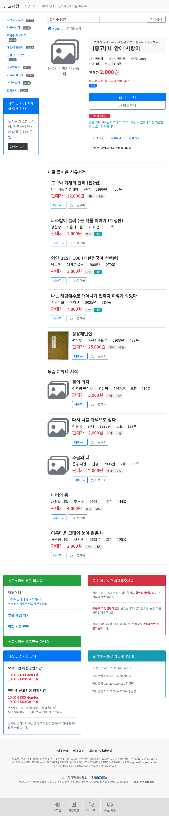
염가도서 (17, 90)
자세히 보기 (17, 146)
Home (57, 28)
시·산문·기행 (124, 42)
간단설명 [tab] (98, 138)
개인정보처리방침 (100, 751)
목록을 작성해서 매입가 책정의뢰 (28, 604)
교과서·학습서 (20, 75)
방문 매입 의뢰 (18, 615)
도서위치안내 (47, 6)
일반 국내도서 (20, 20)
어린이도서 (19, 82)
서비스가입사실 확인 (144, 782)
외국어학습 (19, 67)
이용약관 (78, 751)
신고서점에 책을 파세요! (72, 6)
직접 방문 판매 (18, 626)
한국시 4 (152, 42)
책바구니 (127, 97)
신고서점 (11, 6)
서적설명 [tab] (134, 138)
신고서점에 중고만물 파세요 (28, 641)
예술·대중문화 (20, 47)
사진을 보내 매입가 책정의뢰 (25, 599)
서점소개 (30, 6)
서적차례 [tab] (116, 138)
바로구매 (127, 105)
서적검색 (156, 19)
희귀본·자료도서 (16, 37)
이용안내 (63, 751)
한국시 (140, 42)
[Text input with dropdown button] (123, 19)
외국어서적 (19, 27)
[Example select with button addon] (74, 19)
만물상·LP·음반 (16, 57)
